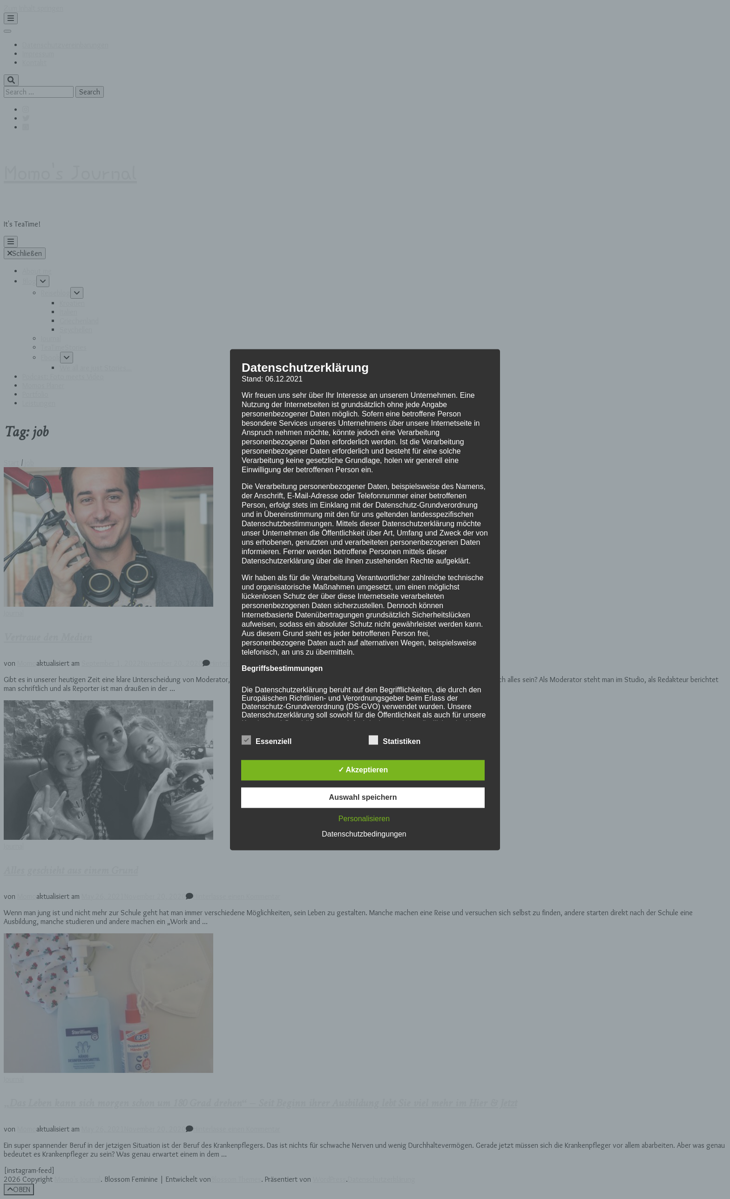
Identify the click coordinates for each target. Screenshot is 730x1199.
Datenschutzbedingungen (364, 834)
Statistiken (394, 740)
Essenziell (266, 740)
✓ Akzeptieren (363, 770)
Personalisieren (364, 819)
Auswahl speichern (363, 797)
